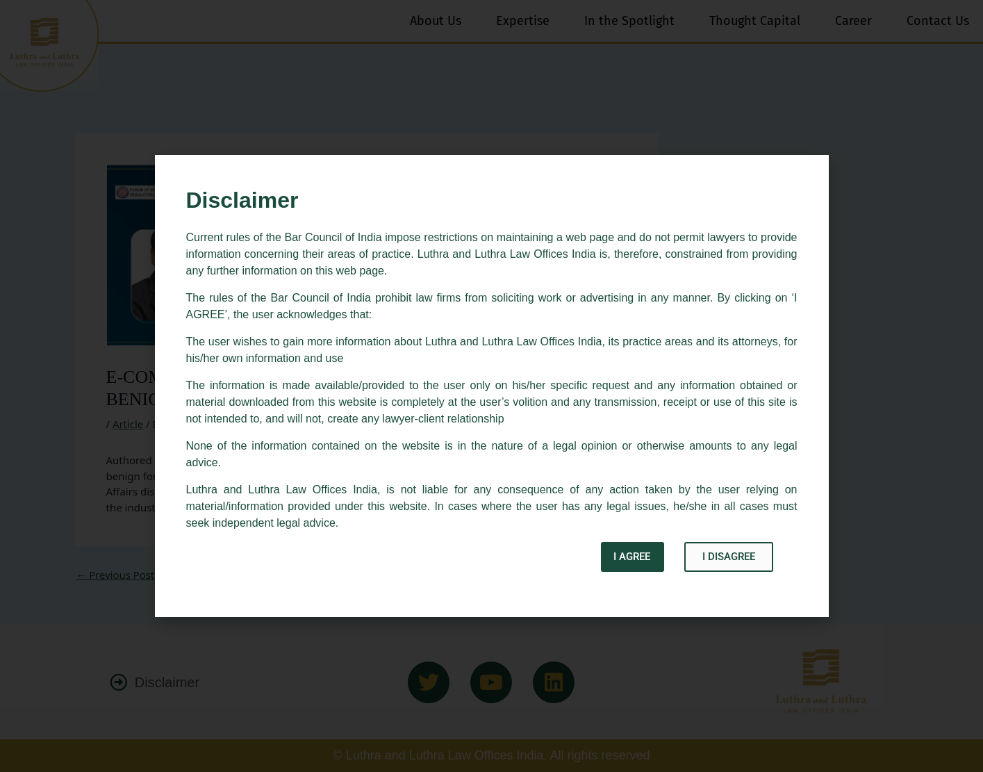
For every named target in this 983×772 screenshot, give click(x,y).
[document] (491, 386)
